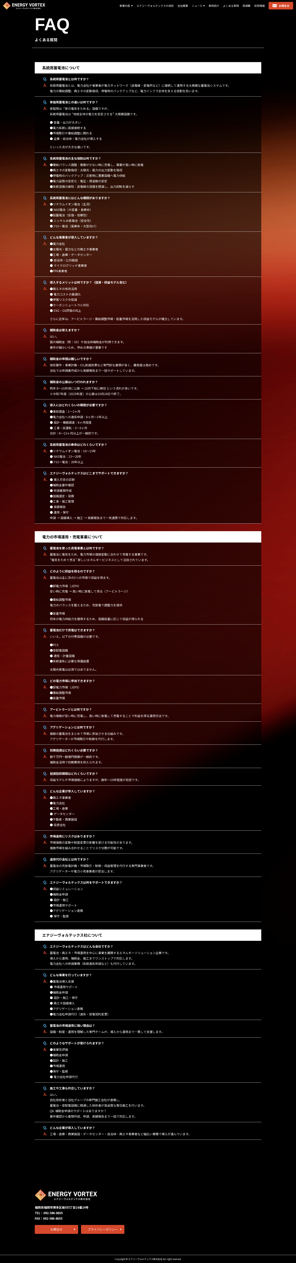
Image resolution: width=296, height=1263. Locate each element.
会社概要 (182, 6)
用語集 (247, 6)
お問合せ (280, 5)
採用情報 (259, 6)
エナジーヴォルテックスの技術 (155, 6)
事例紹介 (214, 6)
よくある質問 (231, 6)
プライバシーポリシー (103, 1229)
